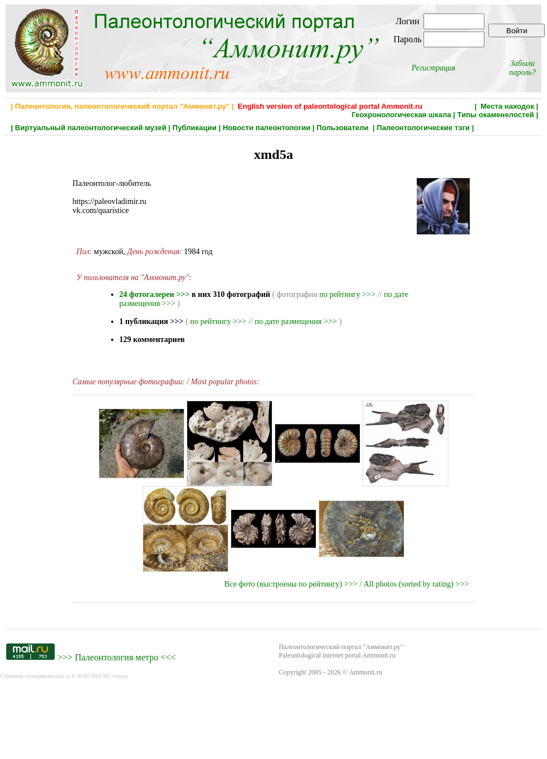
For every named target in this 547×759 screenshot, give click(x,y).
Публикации (195, 127)
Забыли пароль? (522, 68)
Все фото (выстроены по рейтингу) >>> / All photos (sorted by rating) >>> (346, 584)
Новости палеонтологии (267, 127)
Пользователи (343, 127)
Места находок (507, 106)
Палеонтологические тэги (423, 127)
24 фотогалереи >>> (155, 294)
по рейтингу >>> (347, 294)
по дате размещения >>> (296, 321)
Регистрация (434, 68)
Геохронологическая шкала (401, 114)
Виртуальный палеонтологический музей (90, 127)
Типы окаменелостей (495, 114)
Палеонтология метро (116, 657)
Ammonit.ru (365, 672)
